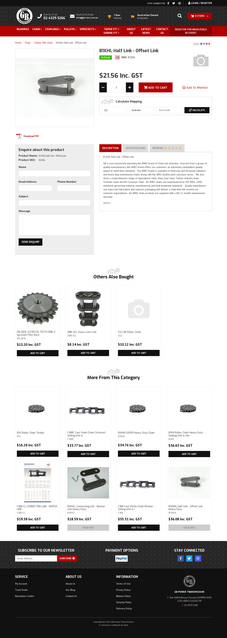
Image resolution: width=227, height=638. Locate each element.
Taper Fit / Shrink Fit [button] (111, 31)
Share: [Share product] (202, 43)
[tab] (110, 148)
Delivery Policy (124, 608)
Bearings (23, 29)
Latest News (146, 31)
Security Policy (123, 602)
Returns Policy (123, 596)
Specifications (135, 148)
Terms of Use (123, 583)
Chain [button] (36, 29)
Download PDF (27, 136)
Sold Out (88, 527)
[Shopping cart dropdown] (199, 16)
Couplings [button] (52, 29)
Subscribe (67, 558)
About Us (131, 31)
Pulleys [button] (69, 29)
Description (110, 148)
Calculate (197, 110)
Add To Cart (155, 87)
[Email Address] (36, 558)
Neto (126, 625)
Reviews (167, 148)
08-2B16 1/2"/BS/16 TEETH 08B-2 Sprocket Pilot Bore (38, 335)
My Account (21, 583)
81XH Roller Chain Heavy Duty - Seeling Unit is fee (189, 435)
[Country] (141, 110)
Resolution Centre (24, 596)
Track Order (21, 589)
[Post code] (169, 110)
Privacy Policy (123, 589)
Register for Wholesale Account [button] (191, 31)
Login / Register (200, 3)
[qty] (114, 110)
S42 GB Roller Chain (139, 333)
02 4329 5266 (189, 605)
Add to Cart (37, 353)
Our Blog (70, 589)
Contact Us (162, 31)
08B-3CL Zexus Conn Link (88, 333)
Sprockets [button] (87, 29)
